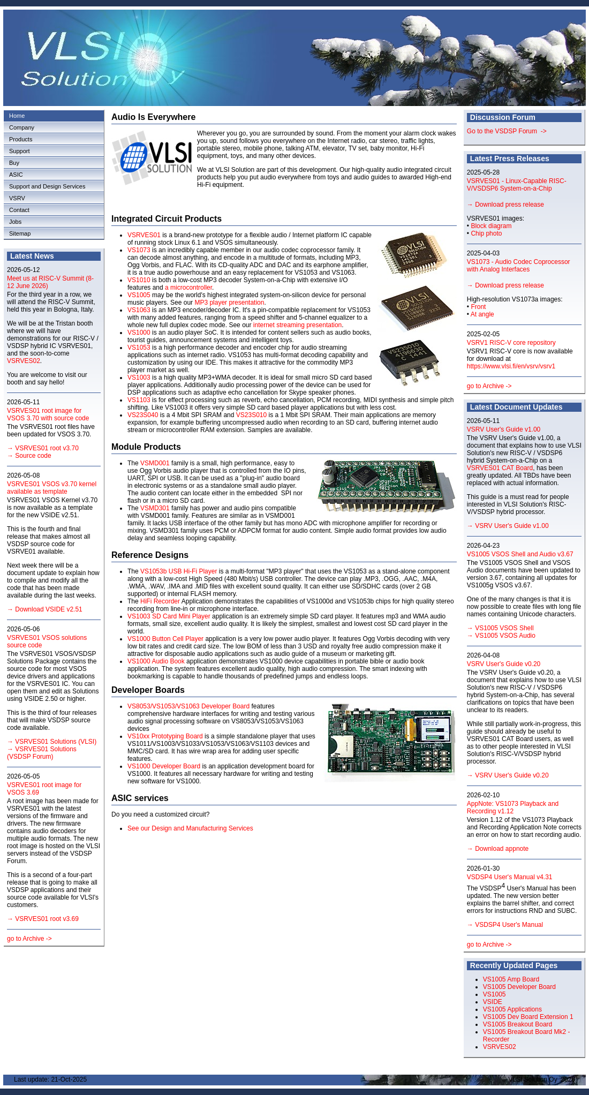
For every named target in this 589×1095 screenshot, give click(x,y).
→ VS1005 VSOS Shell (500, 628)
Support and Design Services (47, 186)
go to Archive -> (29, 938)
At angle (482, 314)
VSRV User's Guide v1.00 (503, 429)
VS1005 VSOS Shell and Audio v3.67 (520, 554)
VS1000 (138, 332)
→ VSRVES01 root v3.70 (43, 448)
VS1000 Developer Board (163, 766)
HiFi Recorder (160, 601)
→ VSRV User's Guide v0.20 (508, 775)
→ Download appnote (497, 848)
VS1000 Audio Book (156, 661)
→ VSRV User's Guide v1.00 (508, 526)
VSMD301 (155, 508)
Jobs (15, 221)
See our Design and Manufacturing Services (190, 828)
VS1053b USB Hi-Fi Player (178, 571)
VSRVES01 (144, 235)
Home (17, 115)
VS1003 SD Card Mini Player (168, 616)
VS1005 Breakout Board (517, 1024)
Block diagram (491, 226)
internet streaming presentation (297, 325)
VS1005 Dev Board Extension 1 (528, 1017)
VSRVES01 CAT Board (500, 468)
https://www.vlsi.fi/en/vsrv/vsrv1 (511, 366)
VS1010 (138, 280)
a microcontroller (188, 287)
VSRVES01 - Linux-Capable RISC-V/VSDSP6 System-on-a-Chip (517, 184)
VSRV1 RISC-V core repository (511, 342)
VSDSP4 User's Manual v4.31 (510, 877)
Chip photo (486, 233)
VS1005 (138, 295)
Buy (14, 163)
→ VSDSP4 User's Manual (505, 924)
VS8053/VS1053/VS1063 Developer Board (189, 706)
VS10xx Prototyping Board (165, 736)
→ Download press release (505, 204)
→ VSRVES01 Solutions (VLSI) (51, 741)
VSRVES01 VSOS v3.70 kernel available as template (51, 487)
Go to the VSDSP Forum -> (507, 131)
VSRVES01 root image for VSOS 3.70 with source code (48, 414)
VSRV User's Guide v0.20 (503, 664)
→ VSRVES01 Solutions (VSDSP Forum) (42, 752)
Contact (19, 210)
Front (478, 307)
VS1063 (138, 310)
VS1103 (138, 400)
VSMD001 (155, 463)
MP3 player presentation (229, 302)
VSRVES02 (23, 361)
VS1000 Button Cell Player (165, 639)
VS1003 (138, 377)
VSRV (17, 198)
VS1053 (138, 347)
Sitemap (20, 233)
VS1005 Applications (512, 1009)
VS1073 (138, 250)
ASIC (16, 174)
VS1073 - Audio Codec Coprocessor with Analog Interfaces (518, 265)
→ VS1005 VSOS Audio (501, 635)
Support (19, 151)
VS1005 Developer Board (519, 987)
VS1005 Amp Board (511, 979)
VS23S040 (142, 415)
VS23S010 (251, 415)
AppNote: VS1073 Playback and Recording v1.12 (512, 807)
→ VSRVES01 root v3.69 (43, 919)
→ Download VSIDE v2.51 (44, 609)
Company (21, 127)
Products (20, 139)
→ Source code (29, 455)
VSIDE (492, 1002)
